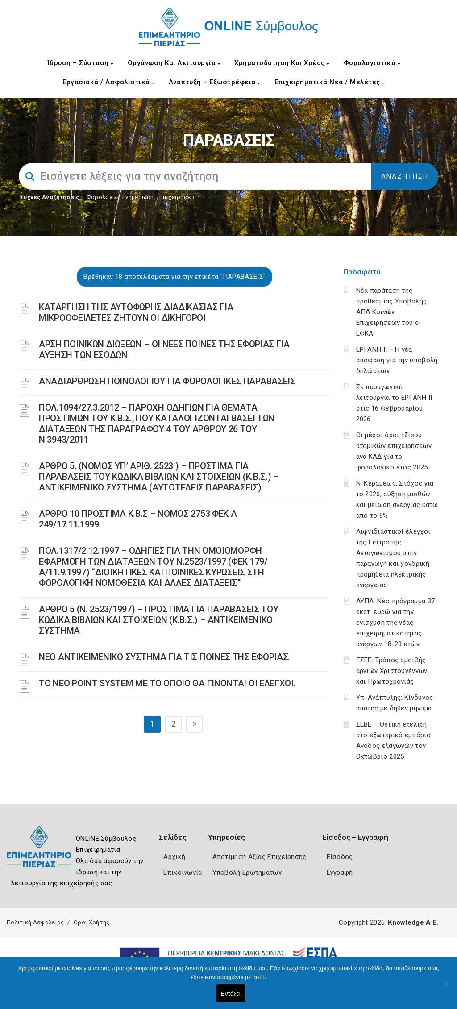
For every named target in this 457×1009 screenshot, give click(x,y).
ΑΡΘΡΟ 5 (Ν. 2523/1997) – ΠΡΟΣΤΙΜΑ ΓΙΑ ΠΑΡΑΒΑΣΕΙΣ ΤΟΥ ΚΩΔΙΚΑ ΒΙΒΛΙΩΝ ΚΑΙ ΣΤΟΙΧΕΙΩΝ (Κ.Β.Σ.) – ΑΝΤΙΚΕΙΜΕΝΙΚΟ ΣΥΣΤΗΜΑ (158, 620)
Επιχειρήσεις (177, 197)
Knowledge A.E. (413, 922)
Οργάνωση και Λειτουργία (174, 63)
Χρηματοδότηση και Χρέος (281, 63)
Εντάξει (231, 993)
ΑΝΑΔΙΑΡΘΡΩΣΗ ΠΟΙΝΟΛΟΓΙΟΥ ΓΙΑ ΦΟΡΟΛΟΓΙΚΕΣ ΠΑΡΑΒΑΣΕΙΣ (167, 381)
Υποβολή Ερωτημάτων (247, 872)
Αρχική (174, 857)
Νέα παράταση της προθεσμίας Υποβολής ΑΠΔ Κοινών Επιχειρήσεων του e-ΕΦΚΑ (391, 312)
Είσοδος (340, 857)
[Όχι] (445, 988)
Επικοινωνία (182, 872)
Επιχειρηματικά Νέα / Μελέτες (329, 82)
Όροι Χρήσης (91, 922)
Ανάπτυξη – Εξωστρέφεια (214, 82)
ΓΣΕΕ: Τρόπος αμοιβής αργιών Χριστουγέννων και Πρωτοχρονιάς (392, 670)
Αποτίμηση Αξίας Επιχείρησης (259, 857)
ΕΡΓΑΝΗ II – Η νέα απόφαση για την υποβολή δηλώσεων (397, 360)
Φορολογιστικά (372, 63)
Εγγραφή (340, 872)
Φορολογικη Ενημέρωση (120, 197)
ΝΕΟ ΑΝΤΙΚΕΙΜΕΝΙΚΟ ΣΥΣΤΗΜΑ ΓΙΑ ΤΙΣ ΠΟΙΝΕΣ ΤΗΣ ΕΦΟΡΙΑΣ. (164, 657)
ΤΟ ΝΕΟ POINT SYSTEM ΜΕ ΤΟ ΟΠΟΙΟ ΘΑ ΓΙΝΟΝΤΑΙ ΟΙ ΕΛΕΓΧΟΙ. (167, 683)
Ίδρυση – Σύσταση (80, 63)
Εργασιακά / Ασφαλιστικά (108, 82)
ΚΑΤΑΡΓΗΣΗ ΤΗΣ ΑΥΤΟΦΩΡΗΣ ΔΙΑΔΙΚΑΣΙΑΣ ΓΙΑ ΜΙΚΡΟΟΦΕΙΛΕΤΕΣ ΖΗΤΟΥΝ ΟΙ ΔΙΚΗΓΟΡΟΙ (136, 312)
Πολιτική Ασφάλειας (35, 922)
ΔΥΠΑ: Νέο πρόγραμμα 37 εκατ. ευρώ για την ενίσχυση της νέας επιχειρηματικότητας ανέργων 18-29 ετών (395, 622)
